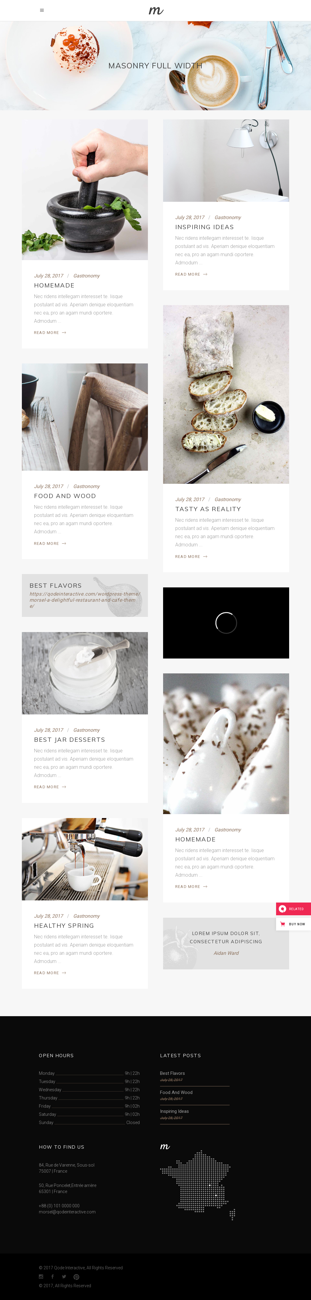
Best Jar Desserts (69, 739)
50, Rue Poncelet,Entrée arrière (67, 1185)
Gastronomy (86, 276)
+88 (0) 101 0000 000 (59, 1205)
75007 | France (53, 1171)
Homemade (54, 285)
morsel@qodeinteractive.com (67, 1211)
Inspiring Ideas (204, 227)
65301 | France (53, 1191)
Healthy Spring (64, 925)
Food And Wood (65, 496)
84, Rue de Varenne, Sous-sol (66, 1165)
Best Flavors (55, 585)
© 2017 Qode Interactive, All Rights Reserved (81, 1267)
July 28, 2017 (48, 276)
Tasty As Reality (208, 509)
